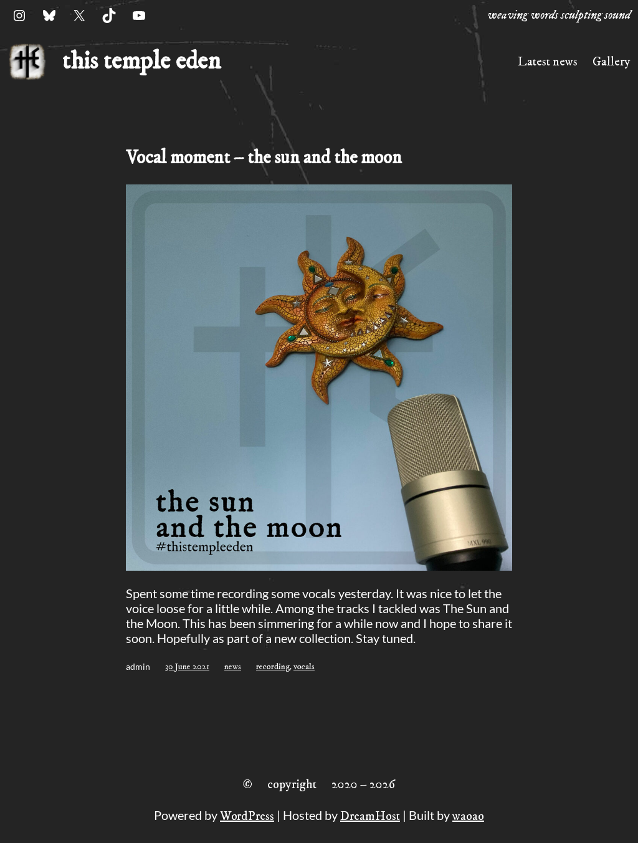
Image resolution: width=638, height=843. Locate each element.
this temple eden (141, 61)
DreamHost (370, 816)
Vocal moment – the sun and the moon (264, 157)
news (232, 666)
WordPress (247, 816)
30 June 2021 (187, 666)
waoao (468, 816)
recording (273, 666)
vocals (304, 666)
